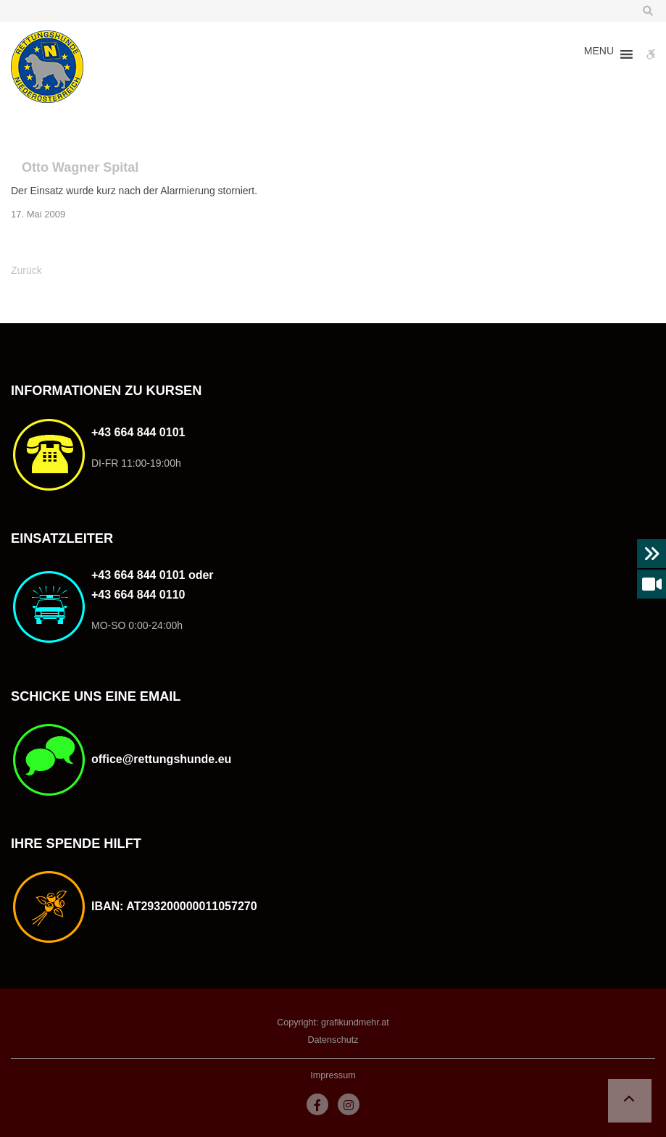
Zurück (26, 270)
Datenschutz (332, 1040)
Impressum (332, 1075)
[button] (599, 54)
